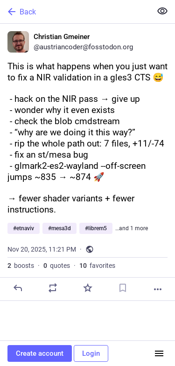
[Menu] (159, 353)
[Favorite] (87, 287)
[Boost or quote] (52, 287)
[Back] (75, 11)
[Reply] (17, 287)
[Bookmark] (122, 287)
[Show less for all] (162, 11)
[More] (157, 289)
